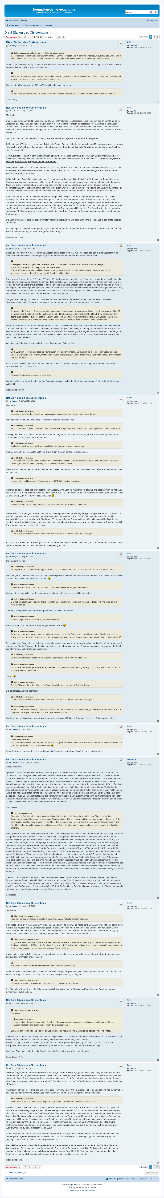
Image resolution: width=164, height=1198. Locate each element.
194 (135, 401)
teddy (129, 42)
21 (135, 111)
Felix (129, 108)
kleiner (129, 398)
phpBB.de (92, 1187)
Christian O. (131, 759)
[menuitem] (23, 21)
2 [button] (154, 37)
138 (135, 45)
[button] (158, 37)
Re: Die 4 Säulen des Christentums (26, 107)
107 (135, 763)
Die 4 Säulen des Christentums (26, 32)
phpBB (73, 1185)
